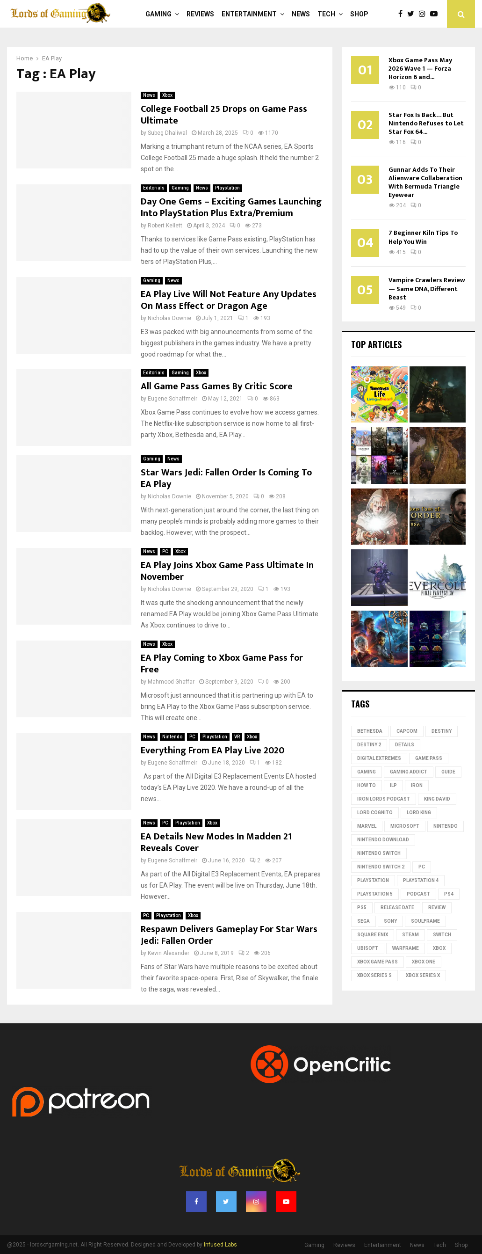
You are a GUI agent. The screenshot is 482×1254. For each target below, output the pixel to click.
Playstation (227, 187)
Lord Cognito (375, 812)
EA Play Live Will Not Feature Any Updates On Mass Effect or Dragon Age (229, 300)
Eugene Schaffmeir (172, 398)
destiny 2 (369, 744)
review (437, 907)
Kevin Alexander (168, 953)
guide (448, 771)
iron (417, 785)
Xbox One (423, 961)
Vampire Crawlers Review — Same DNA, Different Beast (426, 288)
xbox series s (374, 975)
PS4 (448, 894)
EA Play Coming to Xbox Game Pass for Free (222, 664)
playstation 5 (375, 894)
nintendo (445, 826)
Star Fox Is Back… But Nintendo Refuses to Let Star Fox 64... (426, 123)
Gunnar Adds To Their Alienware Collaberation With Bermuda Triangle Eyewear (425, 182)
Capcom (406, 731)
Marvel (366, 826)
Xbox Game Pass (377, 961)
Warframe (405, 948)
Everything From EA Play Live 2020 (212, 750)
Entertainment (249, 14)
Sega (363, 921)
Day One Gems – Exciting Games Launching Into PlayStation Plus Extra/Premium (231, 207)
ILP (393, 785)
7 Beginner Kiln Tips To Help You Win (423, 237)
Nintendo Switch (379, 853)
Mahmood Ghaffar (171, 681)
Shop (359, 14)
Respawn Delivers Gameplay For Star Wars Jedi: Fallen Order (229, 935)
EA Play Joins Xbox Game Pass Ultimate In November (227, 571)
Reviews (200, 14)
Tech (326, 14)
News (301, 14)
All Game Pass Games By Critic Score (217, 386)
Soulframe (425, 921)
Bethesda (369, 731)
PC (165, 551)
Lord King (419, 812)
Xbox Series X (423, 975)
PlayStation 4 (421, 880)
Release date (397, 907)
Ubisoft (367, 948)
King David (437, 799)
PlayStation (373, 880)
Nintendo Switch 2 (380, 866)
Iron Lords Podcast (383, 799)
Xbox (167, 95)
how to (366, 785)
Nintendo (172, 736)
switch (442, 934)
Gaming (158, 14)
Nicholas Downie (169, 318)
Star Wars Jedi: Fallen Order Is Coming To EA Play (226, 478)
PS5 (362, 907)
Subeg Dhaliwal (167, 133)
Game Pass (428, 758)
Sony (390, 921)
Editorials (154, 187)
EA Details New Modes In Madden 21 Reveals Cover (216, 842)
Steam (410, 934)
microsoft (404, 826)
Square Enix (372, 934)
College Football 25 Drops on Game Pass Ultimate (224, 115)
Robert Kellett (165, 225)
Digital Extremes (379, 758)
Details (404, 744)
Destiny (442, 731)
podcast (418, 894)
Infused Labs (220, 1244)
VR (237, 736)
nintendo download (383, 839)
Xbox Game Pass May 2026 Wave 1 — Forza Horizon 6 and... (420, 68)
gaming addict (408, 771)
